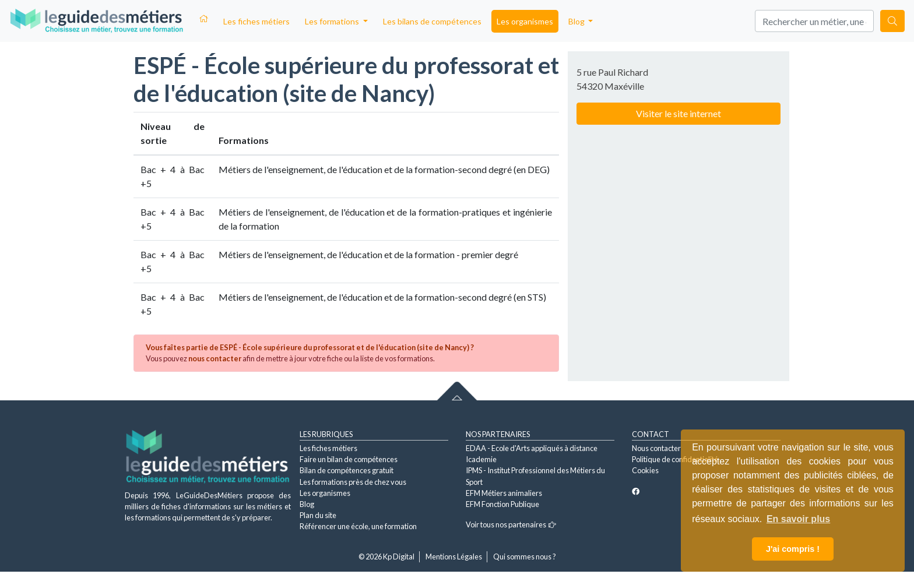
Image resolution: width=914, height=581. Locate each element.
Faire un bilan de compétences (349, 459)
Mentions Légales (454, 556)
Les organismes (525, 21)
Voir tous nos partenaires (511, 524)
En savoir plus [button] (798, 519)
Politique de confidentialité (675, 459)
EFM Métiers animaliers (504, 493)
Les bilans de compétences (432, 21)
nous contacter (214, 358)
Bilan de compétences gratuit (346, 470)
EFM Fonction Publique (502, 504)
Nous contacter (656, 448)
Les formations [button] (333, 21)
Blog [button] (577, 21)
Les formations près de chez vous (353, 482)
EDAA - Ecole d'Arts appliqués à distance (531, 448)
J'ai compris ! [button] (793, 549)
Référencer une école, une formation (358, 526)
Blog (307, 504)
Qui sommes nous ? (524, 556)
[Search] (814, 21)
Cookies (645, 470)
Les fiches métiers (256, 21)
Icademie (481, 459)
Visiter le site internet (678, 113)
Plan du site (318, 515)
